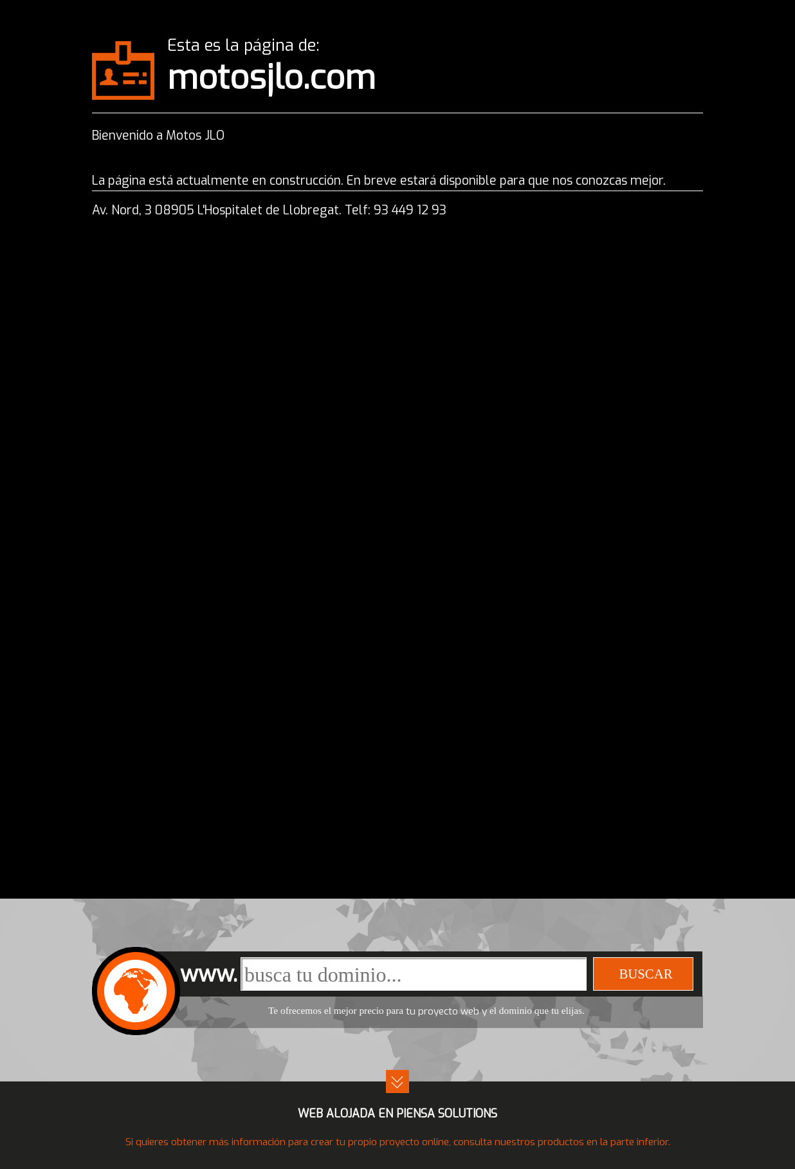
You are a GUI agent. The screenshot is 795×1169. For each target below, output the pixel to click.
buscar (645, 973)
